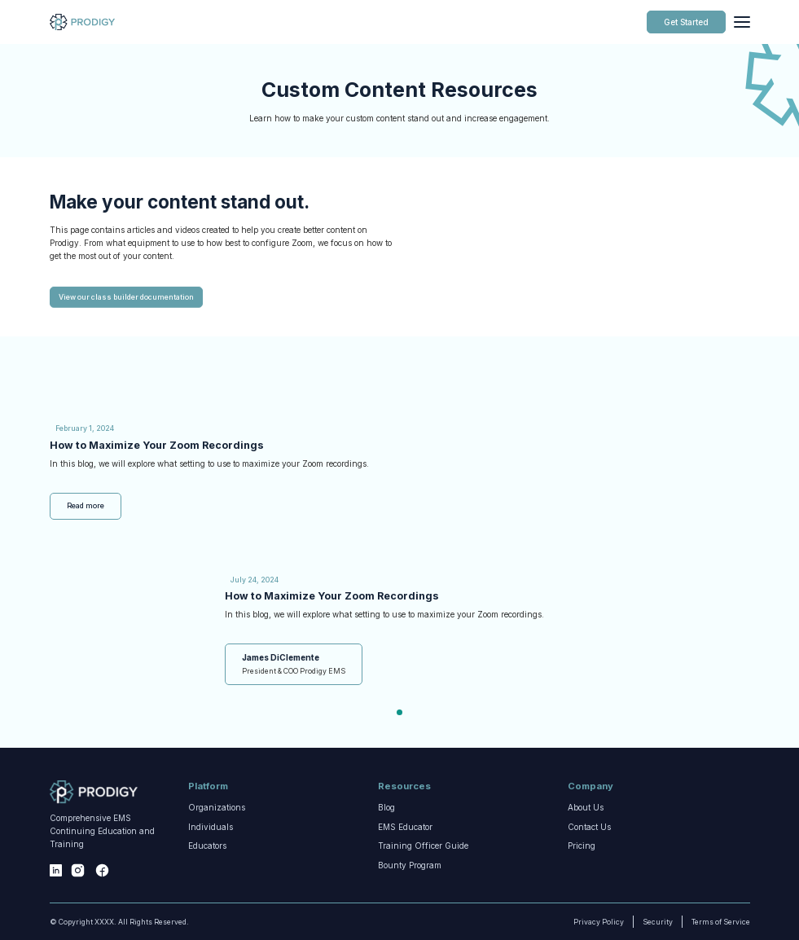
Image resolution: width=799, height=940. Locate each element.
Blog (386, 825)
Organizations (216, 825)
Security (658, 922)
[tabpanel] (400, 634)
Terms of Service (703, 922)
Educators (207, 882)
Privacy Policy (590, 922)
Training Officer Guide (423, 882)
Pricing (581, 866)
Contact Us (589, 857)
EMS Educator (405, 857)
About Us (586, 825)
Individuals (210, 857)
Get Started (686, 22)
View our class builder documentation (126, 340)
